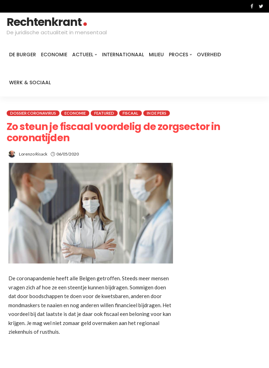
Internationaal (123, 54)
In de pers (156, 113)
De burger (22, 54)
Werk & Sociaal (30, 82)
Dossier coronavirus (33, 113)
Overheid (209, 54)
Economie (54, 54)
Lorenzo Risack (33, 154)
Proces (178, 54)
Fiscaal (130, 113)
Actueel (82, 54)
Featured (104, 113)
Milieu (156, 54)
